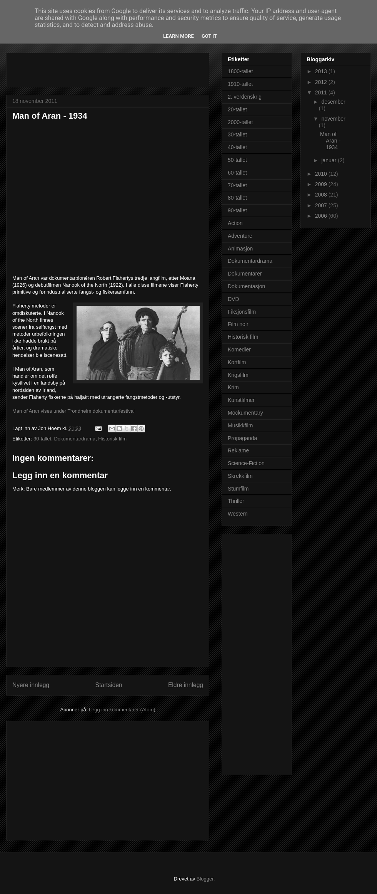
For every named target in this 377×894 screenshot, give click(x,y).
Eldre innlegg (185, 685)
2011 (322, 92)
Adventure (240, 236)
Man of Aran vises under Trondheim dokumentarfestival (73, 411)
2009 (322, 184)
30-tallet (42, 439)
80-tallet (237, 198)
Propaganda (242, 438)
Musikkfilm (240, 425)
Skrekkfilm (240, 476)
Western (238, 514)
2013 (322, 71)
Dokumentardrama (74, 439)
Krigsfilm (238, 375)
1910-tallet (240, 84)
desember (333, 102)
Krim (233, 387)
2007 (322, 205)
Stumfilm (238, 489)
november (333, 119)
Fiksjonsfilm (242, 312)
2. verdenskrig (245, 97)
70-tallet (237, 185)
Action (235, 223)
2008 (322, 195)
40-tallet (237, 147)
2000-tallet (240, 122)
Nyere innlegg (30, 685)
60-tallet (237, 173)
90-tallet (237, 210)
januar (329, 160)
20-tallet (237, 109)
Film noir (238, 324)
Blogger (205, 879)
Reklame (238, 450)
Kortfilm (237, 362)
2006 (322, 216)
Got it (209, 36)
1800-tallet (240, 71)
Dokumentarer (245, 274)
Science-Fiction (246, 463)
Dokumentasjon (246, 286)
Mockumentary (245, 413)
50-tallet (237, 160)
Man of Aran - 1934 (49, 116)
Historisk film (112, 439)
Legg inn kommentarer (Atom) (122, 710)
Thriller (236, 501)
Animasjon (240, 248)
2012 (322, 82)
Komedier (239, 349)
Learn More (178, 36)
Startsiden (108, 685)
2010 (322, 174)
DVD (233, 299)
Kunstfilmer (241, 400)
